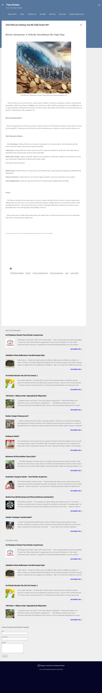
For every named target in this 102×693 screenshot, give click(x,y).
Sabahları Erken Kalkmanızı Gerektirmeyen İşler (25, 355)
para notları (74, 273)
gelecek (62, 14)
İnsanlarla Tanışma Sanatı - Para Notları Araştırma (26, 477)
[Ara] (99, 5)
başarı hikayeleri (76, 14)
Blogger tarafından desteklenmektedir (51, 665)
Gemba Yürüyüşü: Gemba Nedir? (19, 517)
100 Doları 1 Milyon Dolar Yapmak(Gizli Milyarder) (26, 396)
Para (22, 14)
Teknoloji (32, 14)
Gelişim (43, 14)
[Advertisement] (94, 50)
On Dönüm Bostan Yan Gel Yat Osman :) (22, 375)
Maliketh (49, 669)
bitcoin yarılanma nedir (40, 273)
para (66, 273)
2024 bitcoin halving (16, 273)
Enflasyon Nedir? (12, 436)
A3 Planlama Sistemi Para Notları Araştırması (24, 335)
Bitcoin (28, 273)
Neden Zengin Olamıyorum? (17, 416)
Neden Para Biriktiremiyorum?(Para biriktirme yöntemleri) (30, 497)
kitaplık (52, 14)
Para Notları (13, 4)
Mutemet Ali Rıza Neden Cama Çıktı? (21, 456)
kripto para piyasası (56, 273)
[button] (81, 25)
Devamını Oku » (76, 349)
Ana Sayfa (12, 14)
